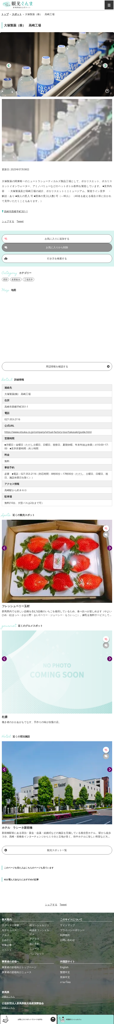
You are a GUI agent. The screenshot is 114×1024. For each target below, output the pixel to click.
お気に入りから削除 (36, 247)
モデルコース (9, 930)
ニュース (34, 948)
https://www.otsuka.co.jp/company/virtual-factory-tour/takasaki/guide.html (48, 432)
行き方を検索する (35, 258)
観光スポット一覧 (35, 850)
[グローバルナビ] (109, 4)
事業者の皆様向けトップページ (19, 967)
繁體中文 (65, 972)
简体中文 (65, 977)
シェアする (8, 221)
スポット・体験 (10, 925)
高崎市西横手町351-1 (16, 211)
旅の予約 (34, 943)
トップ (5, 14)
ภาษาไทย (65, 982)
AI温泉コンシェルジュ (39, 932)
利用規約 (65, 935)
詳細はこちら (8, 996)
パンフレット (36, 953)
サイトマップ (67, 925)
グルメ (5, 935)
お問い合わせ (67, 940)
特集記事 (7, 945)
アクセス (34, 938)
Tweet (20, 221)
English (64, 967)
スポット (17, 14)
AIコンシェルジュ (39, 925)
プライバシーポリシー (72, 930)
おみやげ (7, 940)
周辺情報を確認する (78, 366)
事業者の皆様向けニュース (16, 972)
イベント (7, 950)
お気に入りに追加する (36, 239)
